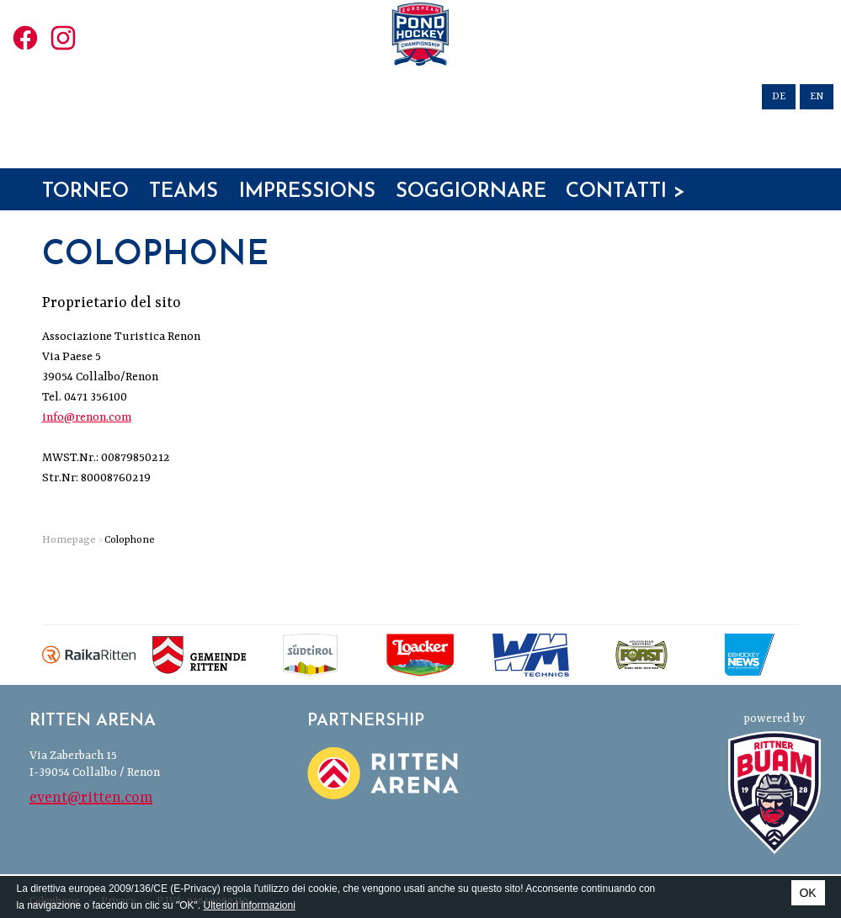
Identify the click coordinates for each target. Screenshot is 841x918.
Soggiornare (471, 208)
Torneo (85, 208)
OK (807, 892)
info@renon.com (86, 417)
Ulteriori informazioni (249, 905)
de (778, 97)
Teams (183, 208)
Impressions (307, 208)
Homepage (69, 540)
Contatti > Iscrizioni (625, 209)
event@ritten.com (90, 797)
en (816, 97)
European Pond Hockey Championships (420, 79)
